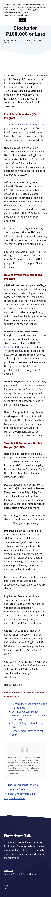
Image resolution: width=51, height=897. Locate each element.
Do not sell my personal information (18, 15)
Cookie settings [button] (10, 20)
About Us (8, 870)
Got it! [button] (23, 20)
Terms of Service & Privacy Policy (20, 874)
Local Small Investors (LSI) (30, 124)
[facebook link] (6, 887)
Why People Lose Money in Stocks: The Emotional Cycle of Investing (29, 715)
